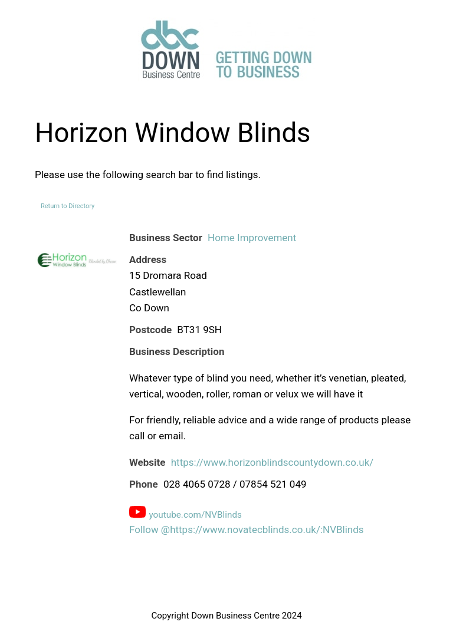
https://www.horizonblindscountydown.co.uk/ (272, 462)
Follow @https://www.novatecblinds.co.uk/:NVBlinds (246, 529)
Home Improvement (252, 238)
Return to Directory (67, 206)
